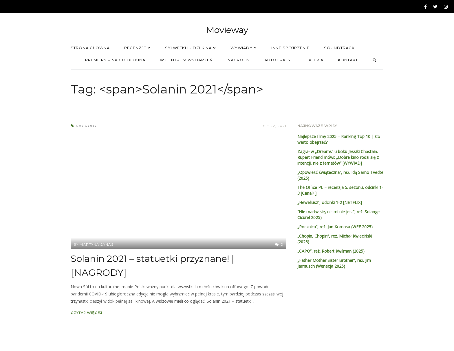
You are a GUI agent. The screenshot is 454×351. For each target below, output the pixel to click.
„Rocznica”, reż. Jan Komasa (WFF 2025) (335, 226)
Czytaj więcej (86, 312)
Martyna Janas (97, 244)
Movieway (227, 30)
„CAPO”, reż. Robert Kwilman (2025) (331, 251)
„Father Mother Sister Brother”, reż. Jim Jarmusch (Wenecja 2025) (334, 263)
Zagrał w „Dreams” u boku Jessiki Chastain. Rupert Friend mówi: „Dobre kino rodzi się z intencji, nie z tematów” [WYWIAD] (338, 157)
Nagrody (86, 126)
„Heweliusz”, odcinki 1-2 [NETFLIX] (329, 202)
